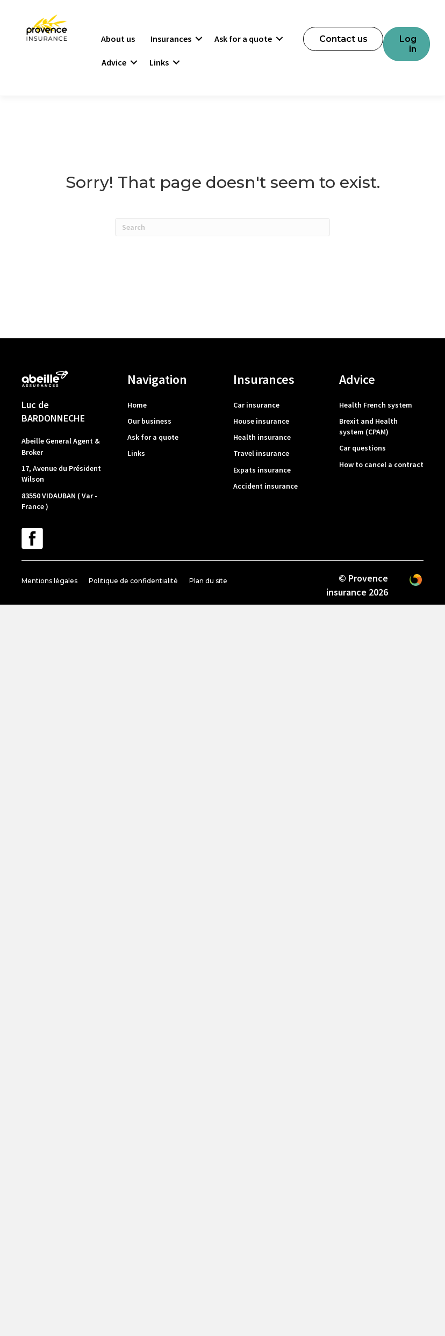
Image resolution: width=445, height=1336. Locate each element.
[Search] (222, 227)
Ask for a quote (152, 437)
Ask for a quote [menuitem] (243, 38)
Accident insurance (265, 486)
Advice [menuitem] (114, 62)
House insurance (261, 421)
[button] (198, 38)
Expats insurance (262, 470)
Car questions (362, 448)
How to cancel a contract (381, 464)
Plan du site (208, 581)
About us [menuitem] (118, 38)
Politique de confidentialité (133, 581)
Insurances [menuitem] (170, 38)
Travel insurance (261, 453)
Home (137, 405)
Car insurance (256, 405)
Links (136, 453)
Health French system (375, 405)
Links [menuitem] (159, 62)
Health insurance (262, 437)
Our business (149, 421)
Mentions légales (49, 581)
